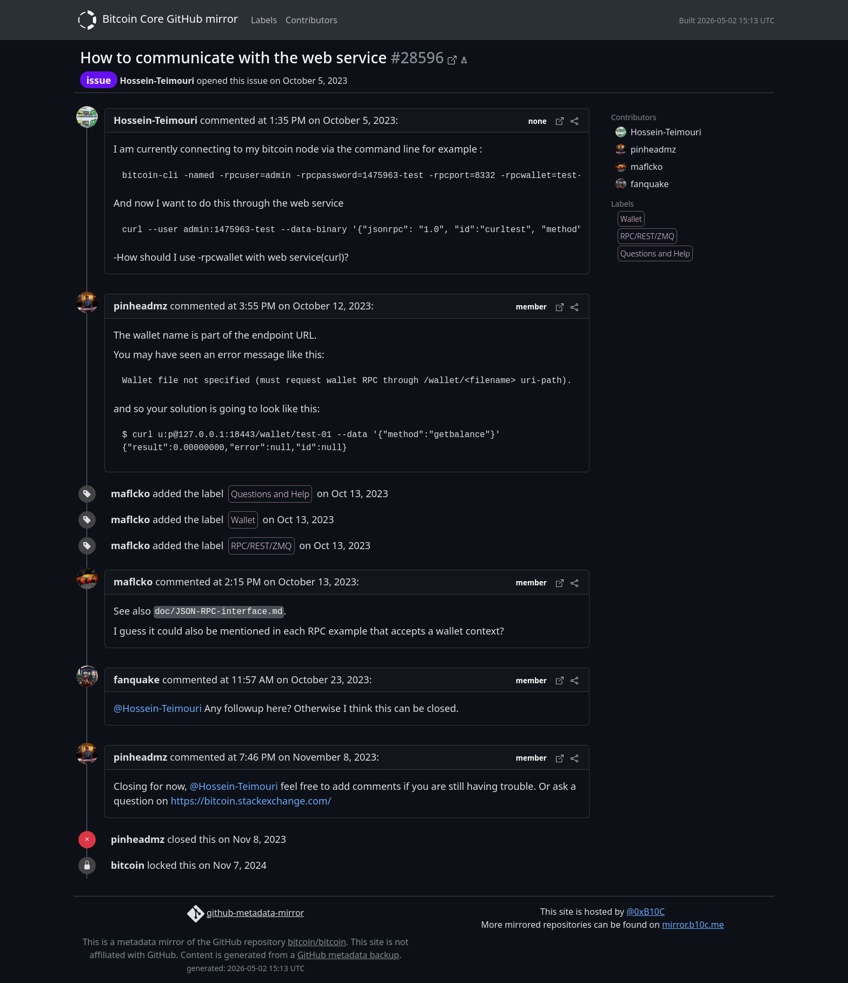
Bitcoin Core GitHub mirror (156, 20)
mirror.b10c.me (693, 925)
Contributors (311, 20)
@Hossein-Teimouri (158, 708)
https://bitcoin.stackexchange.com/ (251, 800)
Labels (264, 20)
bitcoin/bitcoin (317, 942)
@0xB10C (645, 912)
